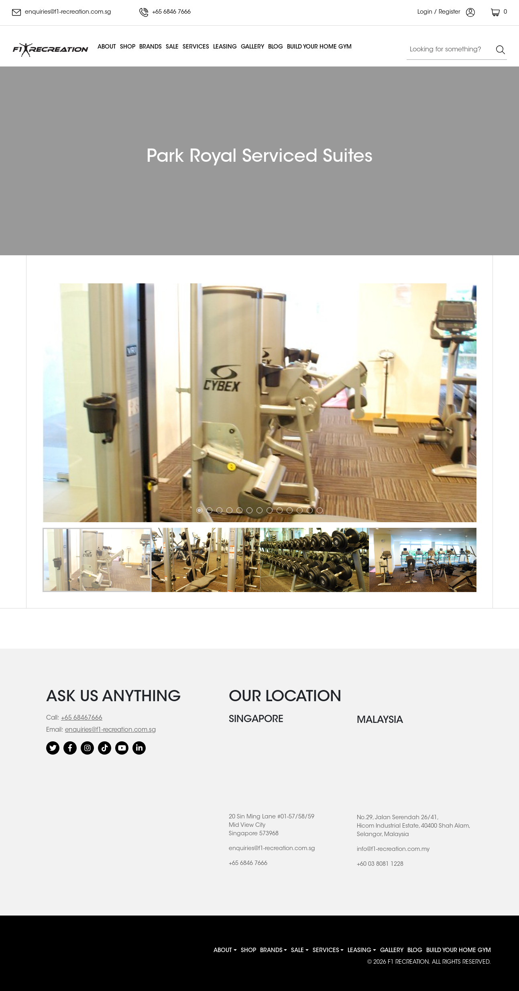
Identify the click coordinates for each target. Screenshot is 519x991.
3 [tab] (219, 510)
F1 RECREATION (408, 962)
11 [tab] (300, 510)
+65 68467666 (81, 718)
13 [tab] (320, 510)
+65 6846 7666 (165, 12)
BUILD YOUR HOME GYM (319, 47)
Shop (127, 47)
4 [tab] (229, 510)
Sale (172, 47)
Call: (52, 718)
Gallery (252, 47)
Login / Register (446, 12)
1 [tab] (199, 510)
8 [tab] (270, 510)
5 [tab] (239, 510)
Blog (275, 47)
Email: (54, 730)
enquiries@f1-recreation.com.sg (61, 12)
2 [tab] (209, 510)
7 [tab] (259, 510)
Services (196, 47)
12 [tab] (310, 510)
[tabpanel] (260, 402)
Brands (150, 47)
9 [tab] (280, 510)
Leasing (225, 47)
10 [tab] (290, 510)
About (107, 47)
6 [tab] (249, 510)
